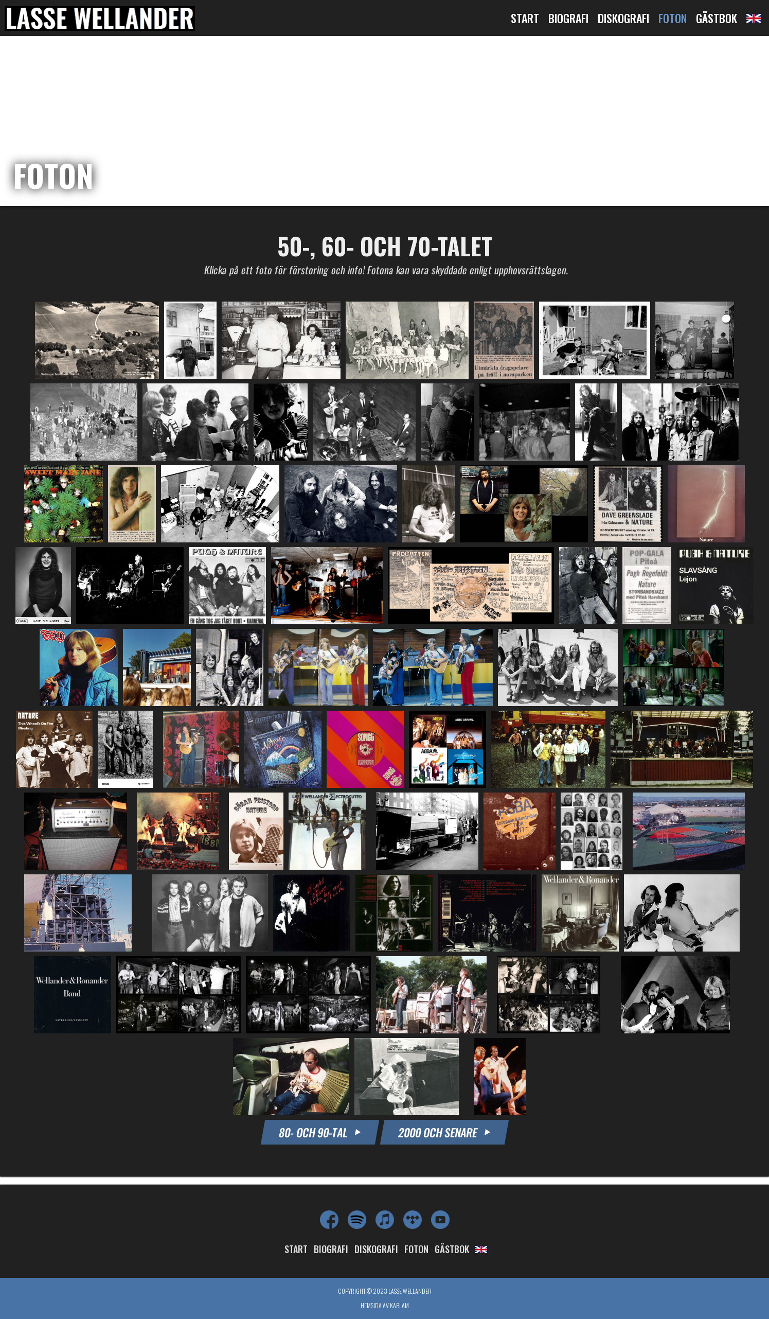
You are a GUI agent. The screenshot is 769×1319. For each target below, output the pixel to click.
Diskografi (623, 18)
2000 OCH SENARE (444, 1132)
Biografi (568, 18)
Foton (672, 18)
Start (525, 18)
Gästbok (716, 18)
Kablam (399, 1305)
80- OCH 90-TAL (319, 1132)
